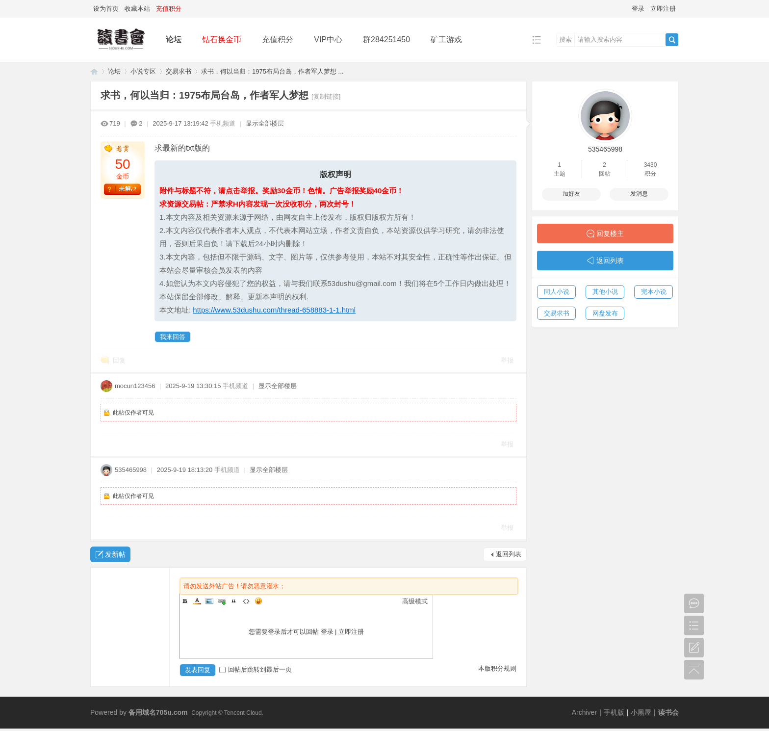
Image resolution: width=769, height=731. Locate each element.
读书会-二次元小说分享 (94, 71)
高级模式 (415, 601)
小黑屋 (641, 712)
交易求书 (178, 71)
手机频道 (222, 123)
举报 (507, 360)
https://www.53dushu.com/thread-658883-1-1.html (274, 310)
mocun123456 (135, 386)
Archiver (584, 712)
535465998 (131, 469)
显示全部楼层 (265, 123)
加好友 (571, 193)
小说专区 (143, 71)
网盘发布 (605, 313)
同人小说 (556, 291)
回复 (119, 360)
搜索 (565, 39)
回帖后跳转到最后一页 (255, 669)
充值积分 (277, 39)
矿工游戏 (446, 39)
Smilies (258, 601)
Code (246, 601)
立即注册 (663, 8)
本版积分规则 (497, 668)
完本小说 (653, 291)
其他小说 (605, 291)
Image (209, 601)
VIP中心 (328, 39)
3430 (650, 164)
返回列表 (508, 554)
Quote (234, 601)
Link (222, 601)
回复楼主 (610, 233)
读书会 (668, 712)
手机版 (614, 712)
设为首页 (106, 8)
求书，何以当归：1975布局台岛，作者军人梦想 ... (272, 71)
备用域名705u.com (158, 712)
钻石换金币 (221, 39)
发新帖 (115, 554)
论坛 (173, 39)
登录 (638, 8)
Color (197, 601)
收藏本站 (137, 8)
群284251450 (386, 39)
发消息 (639, 193)
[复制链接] (325, 96)
